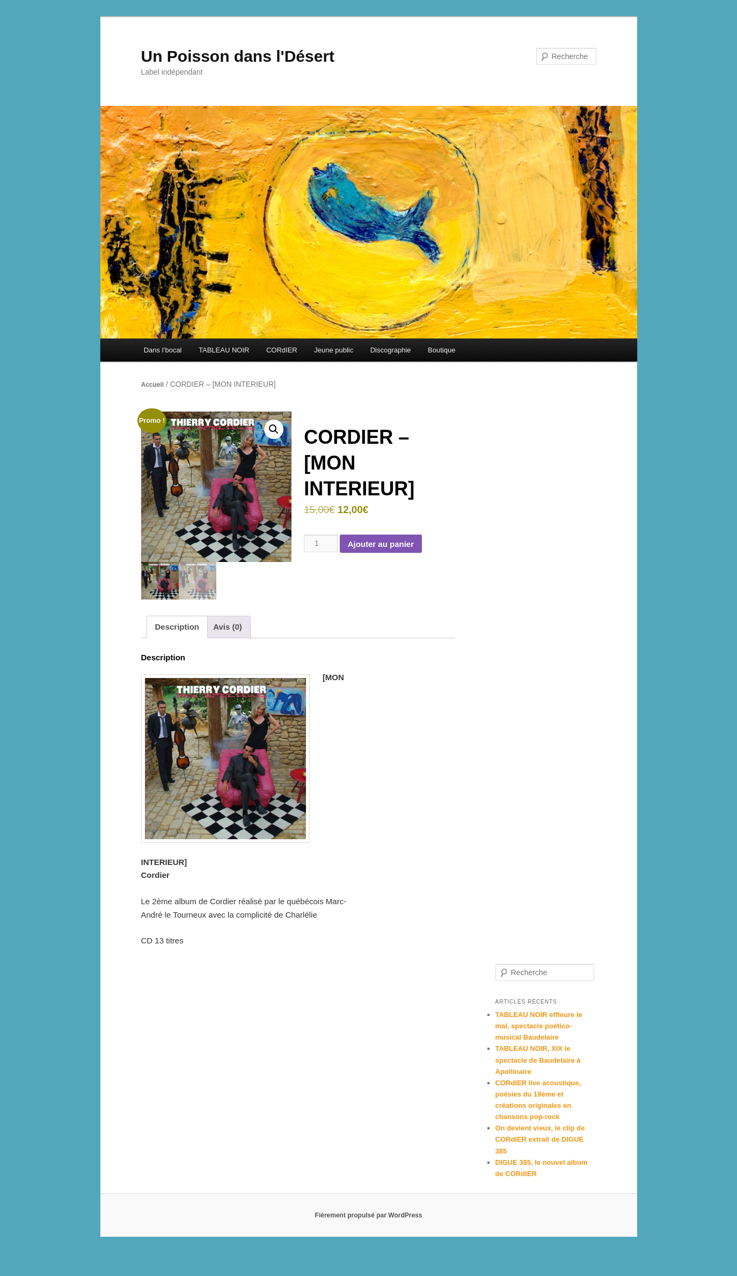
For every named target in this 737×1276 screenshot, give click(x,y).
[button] (273, 429)
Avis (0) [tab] (227, 626)
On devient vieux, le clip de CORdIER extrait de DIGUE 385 (540, 1139)
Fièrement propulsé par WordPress (368, 1215)
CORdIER (281, 350)
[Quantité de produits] (320, 543)
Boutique (441, 350)
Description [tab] (177, 626)
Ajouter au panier (381, 544)
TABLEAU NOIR (224, 350)
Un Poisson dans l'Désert (238, 56)
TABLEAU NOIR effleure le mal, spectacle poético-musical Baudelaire (538, 1026)
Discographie (390, 350)
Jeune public (333, 350)
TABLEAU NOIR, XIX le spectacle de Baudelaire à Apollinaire (538, 1059)
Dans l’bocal (163, 350)
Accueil (152, 384)
